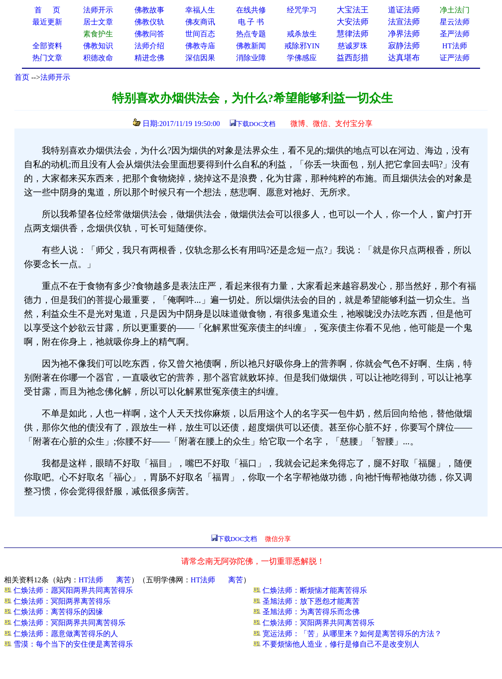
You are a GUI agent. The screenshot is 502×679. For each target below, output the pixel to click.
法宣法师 (404, 21)
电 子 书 (251, 22)
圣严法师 (455, 34)
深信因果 (200, 58)
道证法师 (404, 9)
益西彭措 (353, 57)
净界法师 (404, 33)
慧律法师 (353, 33)
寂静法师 (404, 45)
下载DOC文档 (255, 124)
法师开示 (55, 77)
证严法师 (455, 58)
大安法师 (353, 21)
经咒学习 (302, 10)
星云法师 (455, 22)
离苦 (123, 580)
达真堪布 (404, 57)
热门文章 (47, 58)
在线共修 (251, 10)
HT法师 (454, 46)
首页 (21, 77)
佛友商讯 (200, 22)
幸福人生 (200, 10)
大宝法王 (353, 9)
